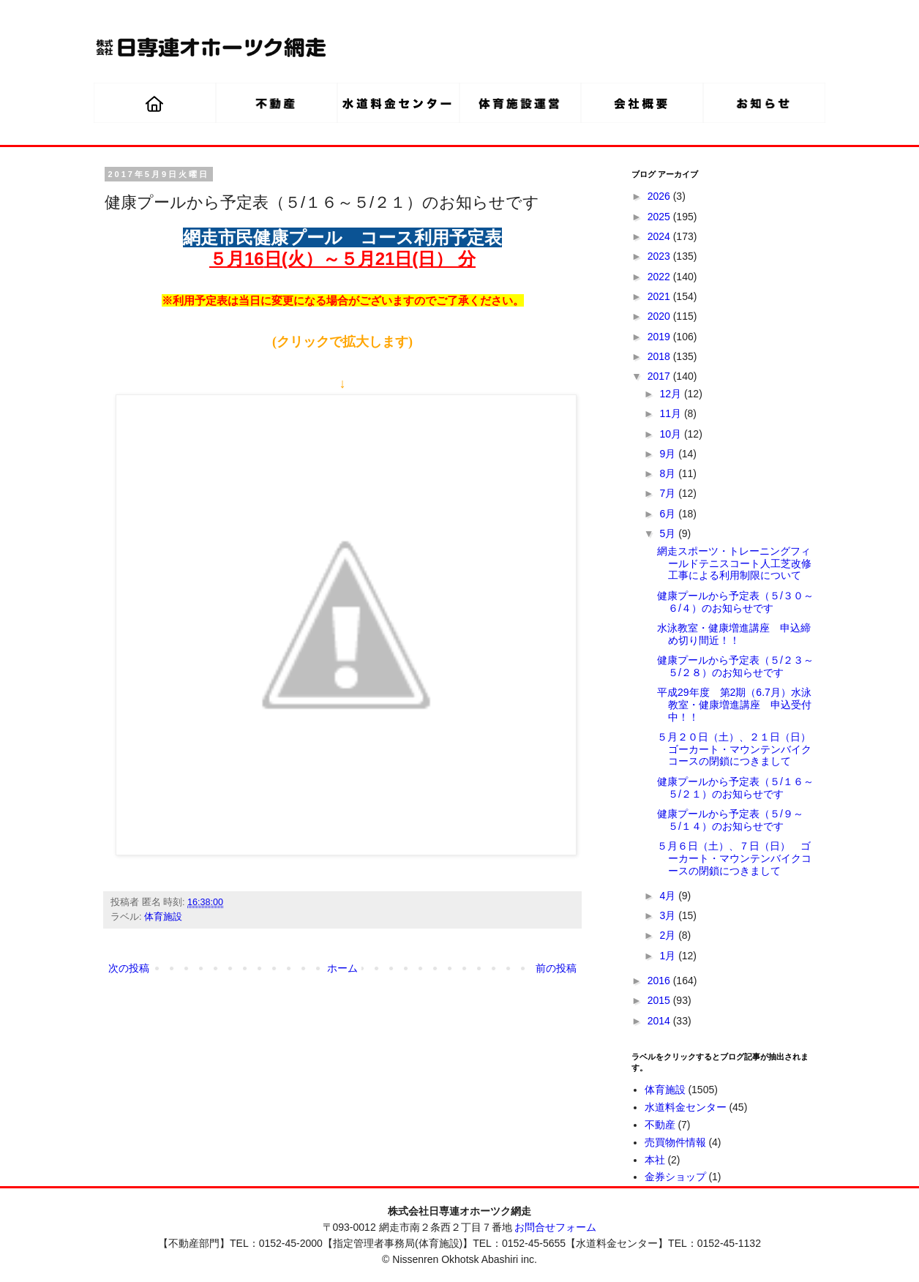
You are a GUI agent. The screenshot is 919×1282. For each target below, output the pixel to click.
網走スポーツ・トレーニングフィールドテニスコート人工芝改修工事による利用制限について (734, 563)
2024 (660, 236)
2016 (660, 980)
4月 (668, 895)
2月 (668, 935)
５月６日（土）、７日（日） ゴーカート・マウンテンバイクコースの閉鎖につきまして (734, 858)
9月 (668, 454)
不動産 (660, 1125)
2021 (660, 296)
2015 (660, 1000)
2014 (660, 1021)
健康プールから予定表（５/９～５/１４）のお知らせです (730, 820)
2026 (660, 196)
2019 (660, 336)
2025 (660, 216)
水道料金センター (686, 1107)
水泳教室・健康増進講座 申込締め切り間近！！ (734, 634)
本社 (655, 1160)
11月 (671, 413)
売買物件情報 (675, 1142)
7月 (668, 493)
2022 (660, 276)
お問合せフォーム (555, 1227)
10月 (671, 434)
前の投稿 (556, 968)
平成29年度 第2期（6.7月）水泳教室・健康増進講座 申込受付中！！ (734, 704)
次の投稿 (128, 968)
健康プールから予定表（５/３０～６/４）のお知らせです (735, 602)
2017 (660, 376)
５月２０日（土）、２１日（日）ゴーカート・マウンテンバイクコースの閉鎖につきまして (734, 749)
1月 (668, 956)
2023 (660, 256)
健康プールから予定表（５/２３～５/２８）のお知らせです (735, 666)
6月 (668, 514)
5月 (668, 533)
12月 (671, 394)
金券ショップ (675, 1176)
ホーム (342, 968)
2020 (660, 316)
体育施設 (163, 917)
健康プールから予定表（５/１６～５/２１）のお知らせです (735, 788)
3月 (668, 915)
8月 (668, 473)
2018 (660, 356)
